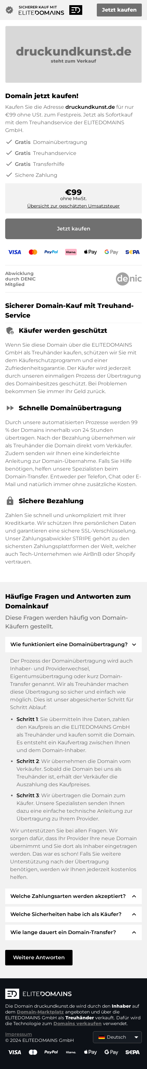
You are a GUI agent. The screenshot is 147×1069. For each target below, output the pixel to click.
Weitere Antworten (39, 957)
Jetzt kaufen (119, 10)
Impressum (18, 1034)
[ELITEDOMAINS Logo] (73, 994)
